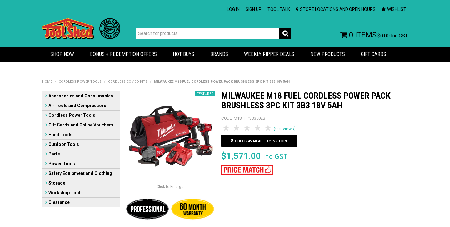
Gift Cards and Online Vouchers (80, 124)
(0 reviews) (285, 128)
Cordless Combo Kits (128, 82)
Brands (219, 54)
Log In (233, 9)
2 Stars (237, 128)
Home (47, 82)
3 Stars (247, 128)
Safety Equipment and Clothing (80, 173)
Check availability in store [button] (261, 141)
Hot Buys (183, 54)
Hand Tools (60, 134)
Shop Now (62, 54)
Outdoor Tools (63, 144)
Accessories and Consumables (80, 95)
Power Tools (61, 163)
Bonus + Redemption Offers (123, 54)
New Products (327, 54)
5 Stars (268, 128)
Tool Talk (279, 9)
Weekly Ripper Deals (269, 54)
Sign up (254, 9)
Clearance (59, 202)
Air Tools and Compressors (77, 105)
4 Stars (258, 128)
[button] (247, 169)
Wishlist (396, 9)
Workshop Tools (65, 192)
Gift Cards (373, 54)
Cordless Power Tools (80, 82)
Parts (54, 153)
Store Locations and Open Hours (338, 9)
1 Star (226, 128)
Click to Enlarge (170, 187)
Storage (56, 182)
